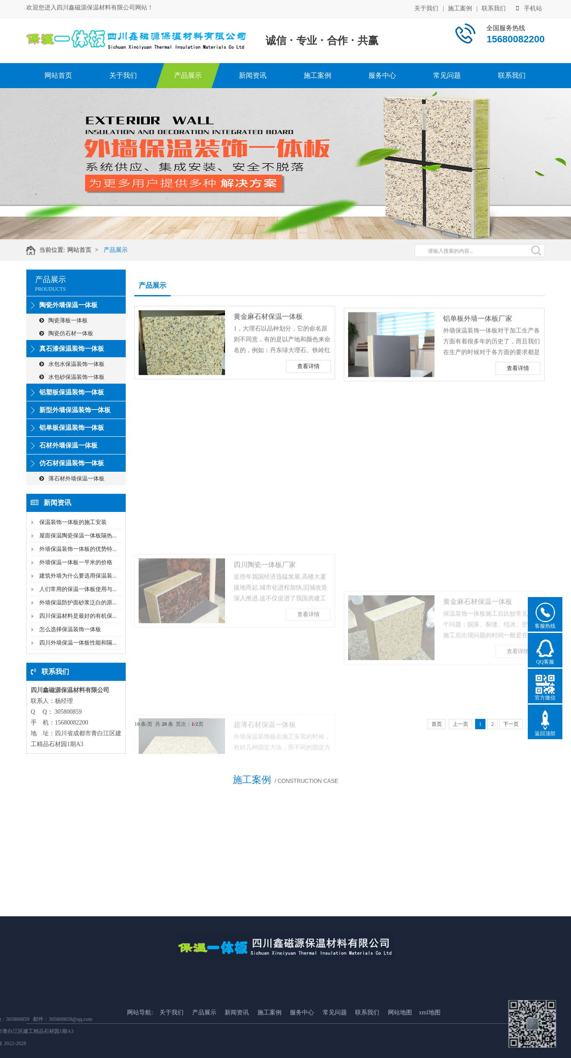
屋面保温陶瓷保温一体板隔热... (78, 535)
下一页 (511, 724)
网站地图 (400, 1049)
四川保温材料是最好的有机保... (78, 616)
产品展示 (188, 75)
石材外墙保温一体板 (68, 445)
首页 (436, 724)
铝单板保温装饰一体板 (71, 427)
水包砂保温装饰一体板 (72, 377)
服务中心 (382, 75)
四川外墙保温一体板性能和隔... (78, 642)
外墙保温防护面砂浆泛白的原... (78, 602)
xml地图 (430, 1049)
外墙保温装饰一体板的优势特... (78, 549)
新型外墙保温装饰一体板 (75, 410)
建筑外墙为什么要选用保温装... (78, 575)
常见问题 (447, 75)
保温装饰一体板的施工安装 (73, 522)
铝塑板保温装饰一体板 (71, 392)
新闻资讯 (252, 75)
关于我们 (426, 7)
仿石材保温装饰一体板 (71, 463)
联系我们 (494, 7)
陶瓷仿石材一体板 (66, 333)
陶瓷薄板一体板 (63, 320)
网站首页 (58, 75)
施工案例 (460, 7)
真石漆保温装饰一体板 (71, 348)
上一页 (460, 724)
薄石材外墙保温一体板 (72, 478)
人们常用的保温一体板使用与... (78, 589)
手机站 (529, 7)
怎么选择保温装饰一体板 (70, 629)
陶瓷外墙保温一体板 (68, 305)
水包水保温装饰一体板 (72, 364)
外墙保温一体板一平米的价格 (75, 562)
